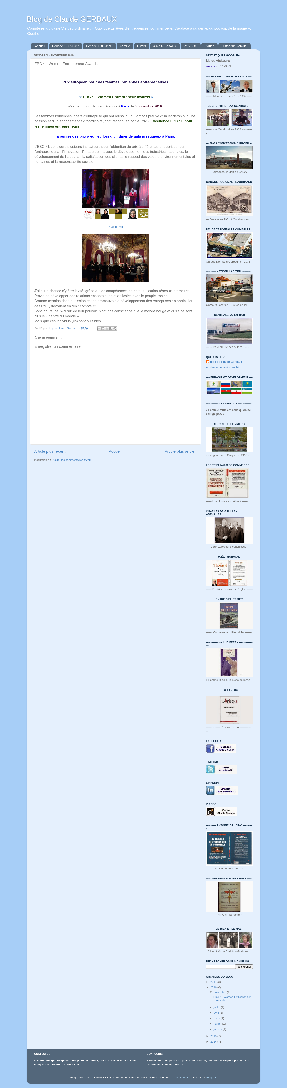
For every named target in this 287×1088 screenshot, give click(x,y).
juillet (217, 1007)
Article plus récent (49, 451)
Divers (141, 46)
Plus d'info (115, 227)
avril (217, 1012)
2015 (213, 1036)
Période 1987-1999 (99, 46)
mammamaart (182, 1077)
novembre (220, 992)
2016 (213, 987)
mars (217, 1018)
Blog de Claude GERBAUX (72, 19)
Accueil (40, 46)
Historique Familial (234, 46)
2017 (213, 981)
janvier (218, 1029)
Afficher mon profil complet (222, 367)
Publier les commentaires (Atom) (72, 459)
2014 (213, 1041)
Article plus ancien (181, 451)
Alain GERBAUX (164, 46)
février (218, 1023)
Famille (125, 46)
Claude (209, 46)
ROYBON (190, 46)
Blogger (211, 1077)
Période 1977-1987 (65, 46)
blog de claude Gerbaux (226, 361)
